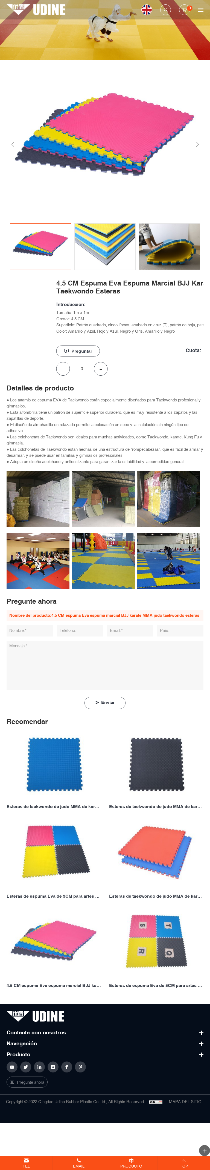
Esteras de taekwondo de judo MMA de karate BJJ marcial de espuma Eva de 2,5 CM (156, 807)
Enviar (108, 703)
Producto (131, 1166)
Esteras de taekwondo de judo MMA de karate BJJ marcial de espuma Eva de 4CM (156, 896)
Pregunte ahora (30, 1082)
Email (78, 1166)
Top (184, 1166)
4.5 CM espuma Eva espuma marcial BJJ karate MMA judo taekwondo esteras (54, 986)
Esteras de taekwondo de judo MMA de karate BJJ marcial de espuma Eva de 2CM (54, 807)
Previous (11, 144)
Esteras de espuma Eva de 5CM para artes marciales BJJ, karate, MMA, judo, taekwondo (156, 986)
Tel (26, 1166)
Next (195, 144)
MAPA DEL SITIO (185, 1102)
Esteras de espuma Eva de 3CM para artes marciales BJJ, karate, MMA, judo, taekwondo (54, 896)
